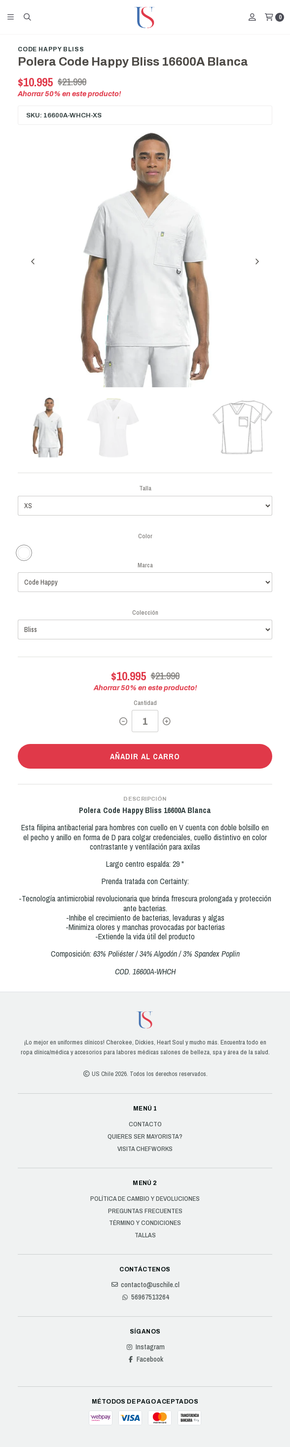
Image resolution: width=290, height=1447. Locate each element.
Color (145, 536)
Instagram (145, 1346)
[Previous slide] (33, 261)
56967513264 (145, 1297)
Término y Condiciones (145, 1223)
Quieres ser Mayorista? (145, 1136)
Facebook (145, 1359)
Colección (145, 612)
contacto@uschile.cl (145, 1284)
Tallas (145, 1235)
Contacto (145, 1124)
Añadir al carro (145, 756)
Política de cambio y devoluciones (145, 1198)
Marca (145, 565)
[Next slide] (257, 261)
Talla (145, 488)
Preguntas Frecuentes (145, 1211)
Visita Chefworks (145, 1149)
